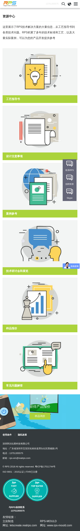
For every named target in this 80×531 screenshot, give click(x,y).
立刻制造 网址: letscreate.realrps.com (20, 523)
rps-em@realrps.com (19, 458)
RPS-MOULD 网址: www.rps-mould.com (56, 523)
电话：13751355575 (13, 453)
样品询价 (40, 416)
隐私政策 (22, 434)
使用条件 (7, 434)
